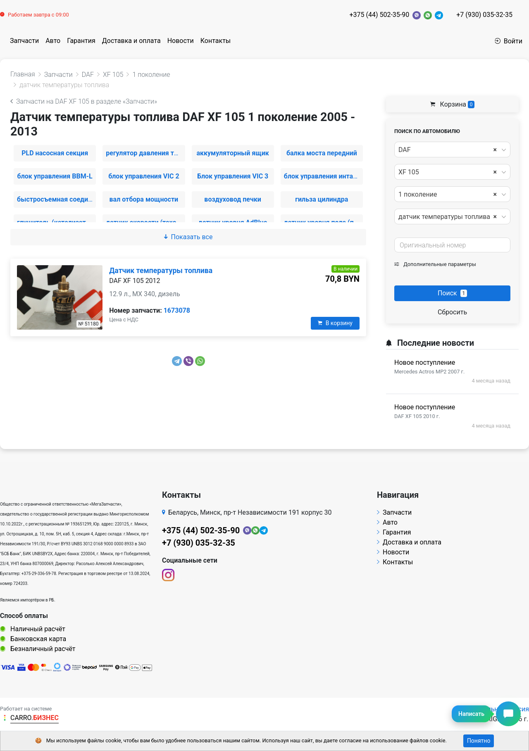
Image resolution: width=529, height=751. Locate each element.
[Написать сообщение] (508, 713)
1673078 (177, 310)
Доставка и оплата (131, 41)
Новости (180, 41)
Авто (52, 41)
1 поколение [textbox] (447, 194)
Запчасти (24, 41)
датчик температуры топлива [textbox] (447, 216)
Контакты (215, 41)
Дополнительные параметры (435, 264)
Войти (508, 41)
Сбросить (452, 312)
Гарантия (81, 41)
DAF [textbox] (447, 150)
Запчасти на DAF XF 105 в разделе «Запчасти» (83, 101)
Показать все (188, 237)
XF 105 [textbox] (447, 172)
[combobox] (452, 149)
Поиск (452, 293)
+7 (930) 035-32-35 (484, 15)
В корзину (335, 323)
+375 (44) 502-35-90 (379, 15)
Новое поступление (424, 362)
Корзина (452, 104)
